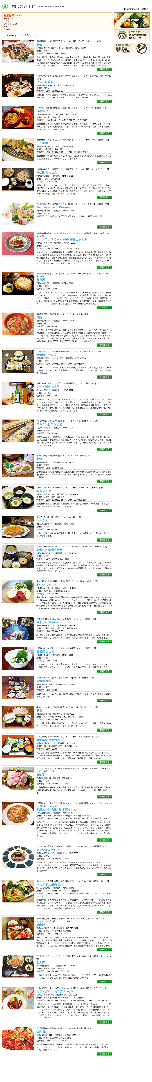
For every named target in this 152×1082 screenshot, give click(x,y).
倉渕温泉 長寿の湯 (48, 740)
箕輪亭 (40, 774)
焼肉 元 (41, 1031)
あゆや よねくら (46, 584)
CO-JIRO (42, 143)
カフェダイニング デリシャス (55, 991)
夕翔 (39, 317)
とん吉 (40, 962)
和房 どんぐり (45, 491)
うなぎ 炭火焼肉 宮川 (49, 884)
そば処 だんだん (46, 172)
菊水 (39, 459)
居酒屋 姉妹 (43, 681)
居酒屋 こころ (45, 651)
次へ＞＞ (33, 35)
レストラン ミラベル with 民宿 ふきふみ (61, 239)
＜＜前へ (21, 35)
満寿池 (40, 924)
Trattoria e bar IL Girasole (53, 207)
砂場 (39, 710)
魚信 (39, 44)
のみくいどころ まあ (49, 424)
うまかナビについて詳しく (136, 9)
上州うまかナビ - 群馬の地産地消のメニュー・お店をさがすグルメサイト (34, 6)
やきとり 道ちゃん (48, 622)
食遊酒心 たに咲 (46, 354)
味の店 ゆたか (45, 111)
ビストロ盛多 (44, 82)
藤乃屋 (40, 279)
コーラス (42, 520)
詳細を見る (104, 69)
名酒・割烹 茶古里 (48, 386)
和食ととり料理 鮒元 (49, 549)
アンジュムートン (47, 849)
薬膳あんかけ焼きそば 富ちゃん (56, 809)
